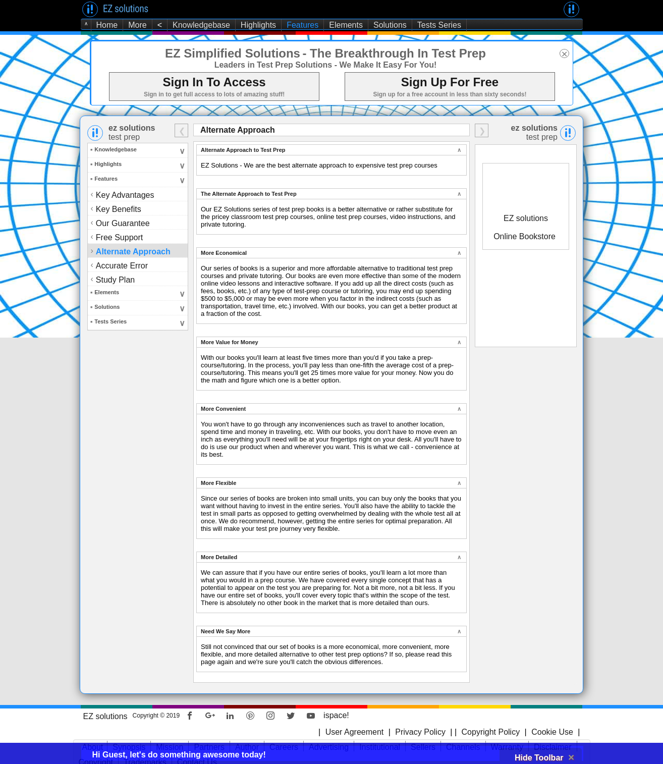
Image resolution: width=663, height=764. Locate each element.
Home (107, 25)
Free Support (120, 237)
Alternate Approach (134, 251)
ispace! (336, 715)
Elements (346, 25)
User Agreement (354, 732)
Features (302, 25)
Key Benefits (119, 208)
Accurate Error (122, 265)
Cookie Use (552, 732)
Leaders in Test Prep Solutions (273, 65)
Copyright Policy (489, 732)
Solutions (390, 25)
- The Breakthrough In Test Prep (394, 53)
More (137, 25)
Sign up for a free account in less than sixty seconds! (449, 94)
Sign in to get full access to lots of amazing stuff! (214, 94)
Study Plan (116, 279)
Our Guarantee (123, 223)
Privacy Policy (420, 732)
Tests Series (439, 25)
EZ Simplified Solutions (232, 53)
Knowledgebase (201, 25)
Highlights (258, 25)
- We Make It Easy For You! (386, 65)
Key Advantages (125, 195)
